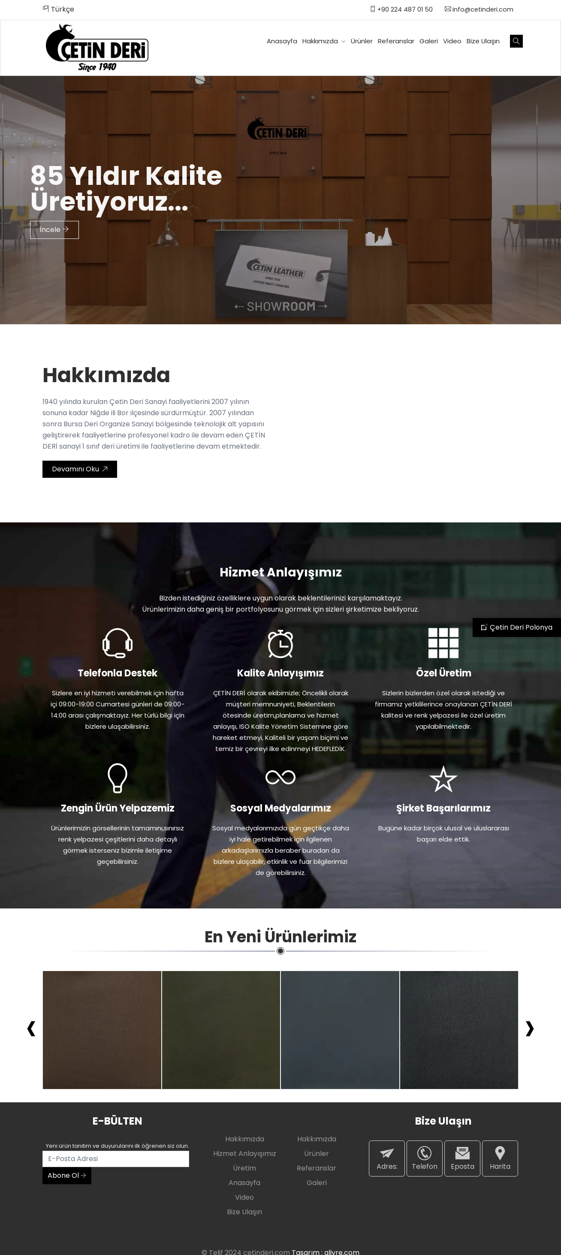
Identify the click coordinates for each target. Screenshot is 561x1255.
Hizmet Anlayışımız (244, 1153)
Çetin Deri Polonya (516, 627)
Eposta (462, 1158)
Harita (500, 1158)
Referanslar (396, 40)
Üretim (244, 1168)
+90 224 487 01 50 (401, 9)
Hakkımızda (324, 40)
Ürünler (362, 40)
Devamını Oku (80, 469)
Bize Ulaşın (483, 40)
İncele (54, 226)
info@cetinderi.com (479, 9)
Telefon (424, 1158)
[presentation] (31, 1026)
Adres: (387, 1158)
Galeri (428, 40)
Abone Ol (67, 1175)
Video (452, 40)
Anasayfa (282, 40)
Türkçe (58, 9)
